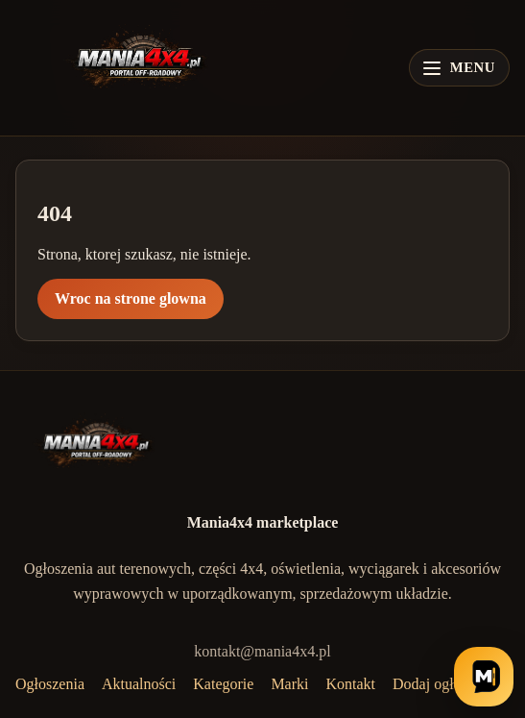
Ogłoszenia (49, 684)
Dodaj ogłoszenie (446, 684)
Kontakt (351, 684)
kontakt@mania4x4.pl (262, 651)
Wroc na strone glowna (130, 298)
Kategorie (223, 684)
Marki (289, 684)
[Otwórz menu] (459, 68)
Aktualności (139, 684)
